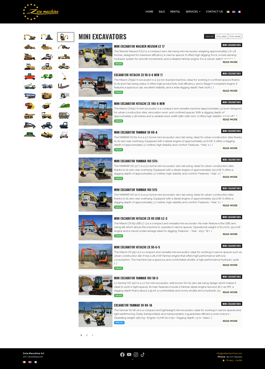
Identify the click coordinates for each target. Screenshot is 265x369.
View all (209, 36)
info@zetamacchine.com (229, 353)
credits (238, 360)
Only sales (221, 36)
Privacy (230, 360)
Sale (162, 11)
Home (149, 11)
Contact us (214, 11)
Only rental (235, 36)
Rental (175, 11)
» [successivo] (92, 335)
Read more (230, 62)
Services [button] (192, 11)
